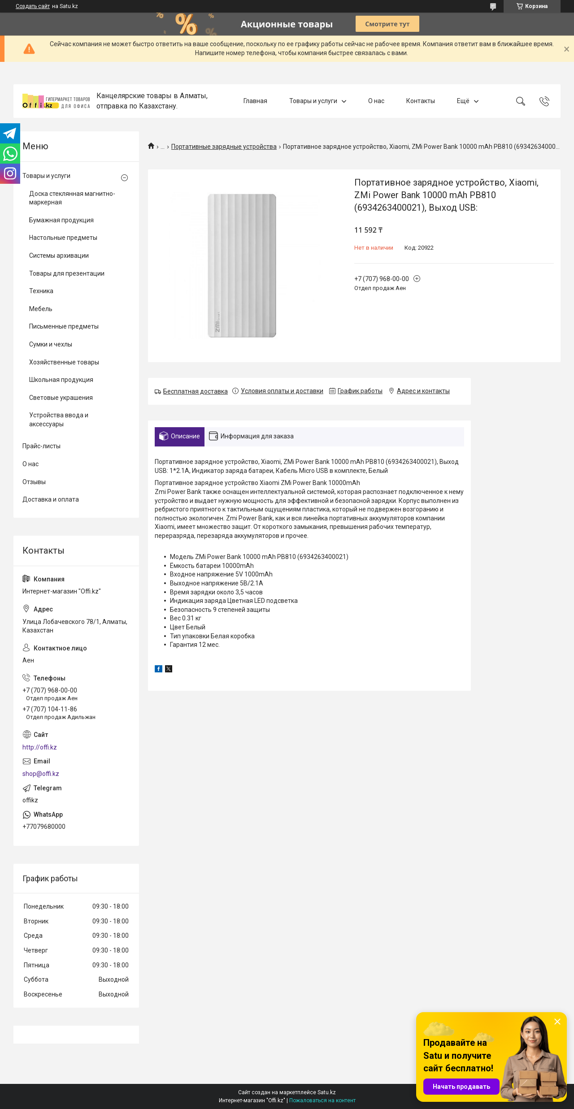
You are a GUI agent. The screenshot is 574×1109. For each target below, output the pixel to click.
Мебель (40, 308)
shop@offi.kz (40, 773)
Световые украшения (61, 397)
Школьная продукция (61, 379)
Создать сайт (33, 6)
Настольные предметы (63, 237)
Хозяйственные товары (64, 362)
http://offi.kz (39, 747)
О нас (376, 100)
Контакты (420, 100)
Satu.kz (326, 1092)
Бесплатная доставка (195, 391)
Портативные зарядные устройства (224, 146)
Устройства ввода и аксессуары (58, 420)
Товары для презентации (66, 273)
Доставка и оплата (50, 499)
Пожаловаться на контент (322, 1100)
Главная (255, 100)
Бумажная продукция (61, 220)
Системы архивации (59, 255)
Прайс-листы (41, 446)
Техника (41, 291)
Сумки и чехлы (50, 344)
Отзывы (34, 481)
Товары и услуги (313, 100)
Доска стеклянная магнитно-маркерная (72, 198)
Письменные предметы (64, 326)
